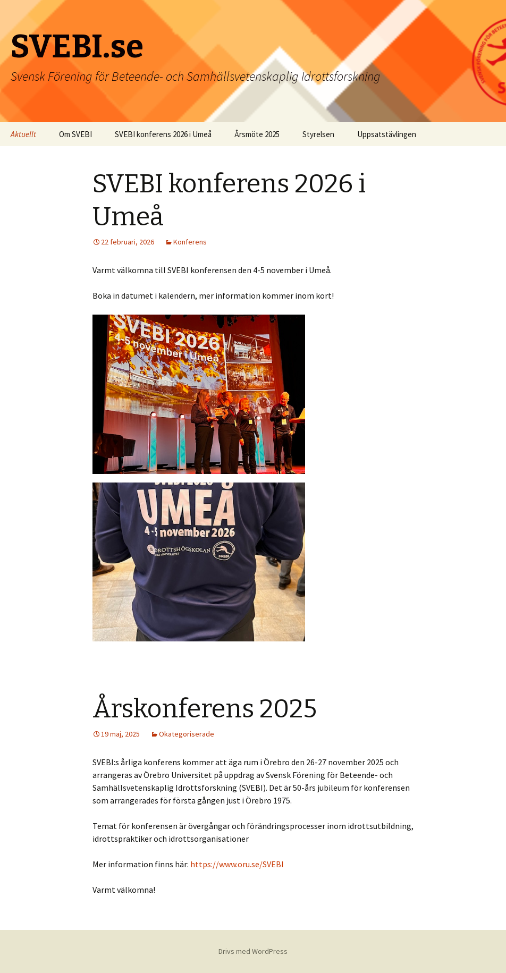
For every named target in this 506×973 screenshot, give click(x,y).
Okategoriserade (186, 734)
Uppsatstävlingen (386, 134)
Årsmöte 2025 (257, 134)
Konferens (190, 242)
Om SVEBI (75, 134)
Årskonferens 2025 (204, 708)
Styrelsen (318, 134)
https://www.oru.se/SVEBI (237, 864)
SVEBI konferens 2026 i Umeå (163, 134)
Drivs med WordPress (253, 951)
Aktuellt (23, 134)
